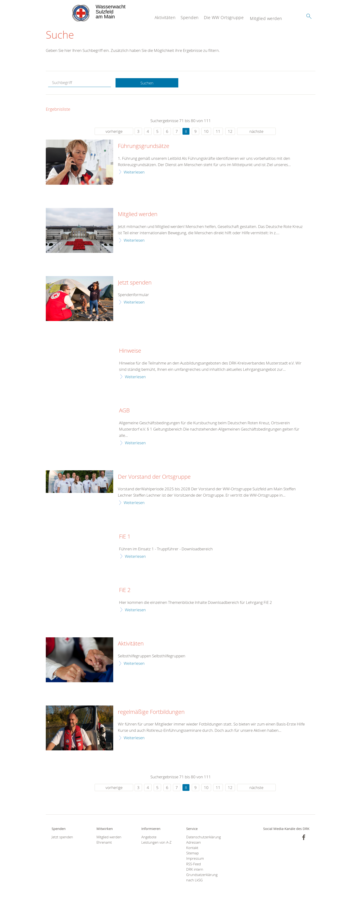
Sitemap (192, 853)
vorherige (114, 131)
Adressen (193, 842)
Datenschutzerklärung (202, 837)
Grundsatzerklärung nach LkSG (202, 878)
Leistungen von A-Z (156, 842)
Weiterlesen (134, 172)
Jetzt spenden (135, 282)
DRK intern (194, 869)
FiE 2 (125, 590)
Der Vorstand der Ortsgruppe (154, 476)
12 (230, 131)
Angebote (148, 837)
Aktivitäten (165, 17)
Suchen (146, 83)
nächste (256, 131)
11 (218, 131)
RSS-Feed (193, 864)
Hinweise (130, 351)
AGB (124, 410)
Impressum (195, 858)
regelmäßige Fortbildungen (151, 712)
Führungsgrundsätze (143, 146)
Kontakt (192, 848)
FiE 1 (125, 536)
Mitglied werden (266, 18)
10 (206, 131)
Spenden (190, 17)
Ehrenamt (104, 842)
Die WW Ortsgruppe (224, 17)
